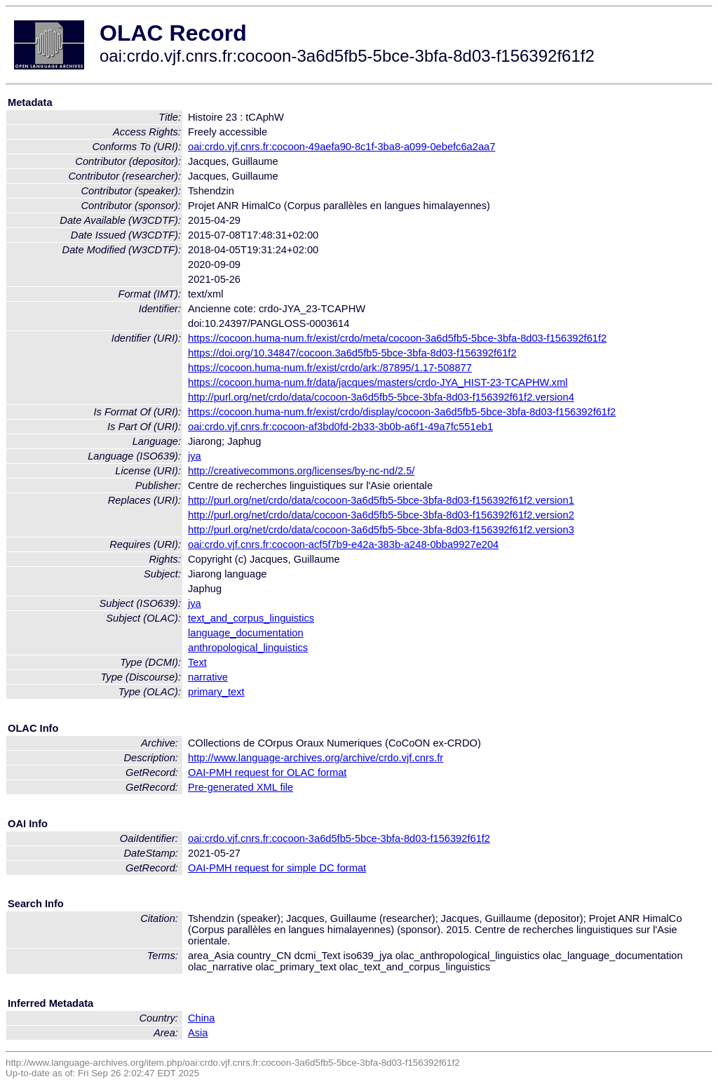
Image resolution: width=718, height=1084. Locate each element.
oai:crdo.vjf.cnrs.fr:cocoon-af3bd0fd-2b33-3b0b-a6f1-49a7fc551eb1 (340, 426)
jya (194, 456)
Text (197, 662)
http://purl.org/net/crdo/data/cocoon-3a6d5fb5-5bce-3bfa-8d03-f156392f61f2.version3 (381, 529)
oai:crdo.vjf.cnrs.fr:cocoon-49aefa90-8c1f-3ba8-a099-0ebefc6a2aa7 (341, 146)
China (201, 1018)
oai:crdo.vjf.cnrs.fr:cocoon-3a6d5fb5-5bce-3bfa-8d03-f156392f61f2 (339, 838)
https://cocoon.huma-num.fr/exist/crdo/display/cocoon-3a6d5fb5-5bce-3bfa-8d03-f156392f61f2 (402, 411)
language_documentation (246, 632)
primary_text (216, 691)
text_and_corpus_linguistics (251, 618)
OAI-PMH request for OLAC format (267, 772)
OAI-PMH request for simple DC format (277, 868)
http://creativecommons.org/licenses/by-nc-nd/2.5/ (301, 470)
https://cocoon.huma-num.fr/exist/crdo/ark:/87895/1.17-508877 (330, 367)
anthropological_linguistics (248, 647)
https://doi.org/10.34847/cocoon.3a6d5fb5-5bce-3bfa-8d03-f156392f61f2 (352, 353)
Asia (198, 1032)
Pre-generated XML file (240, 787)
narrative (208, 677)
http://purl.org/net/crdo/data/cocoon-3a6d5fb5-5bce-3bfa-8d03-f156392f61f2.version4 (381, 397)
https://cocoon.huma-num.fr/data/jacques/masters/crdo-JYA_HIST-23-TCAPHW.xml (377, 382)
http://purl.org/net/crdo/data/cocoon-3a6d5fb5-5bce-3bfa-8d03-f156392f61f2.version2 (381, 515)
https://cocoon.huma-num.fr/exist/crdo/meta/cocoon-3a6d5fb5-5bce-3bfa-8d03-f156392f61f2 (397, 338)
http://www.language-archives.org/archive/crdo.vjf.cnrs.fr (315, 757)
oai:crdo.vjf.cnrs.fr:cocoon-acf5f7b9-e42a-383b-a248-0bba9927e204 (343, 544)
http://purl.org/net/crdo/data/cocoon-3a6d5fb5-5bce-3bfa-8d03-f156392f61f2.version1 (381, 500)
